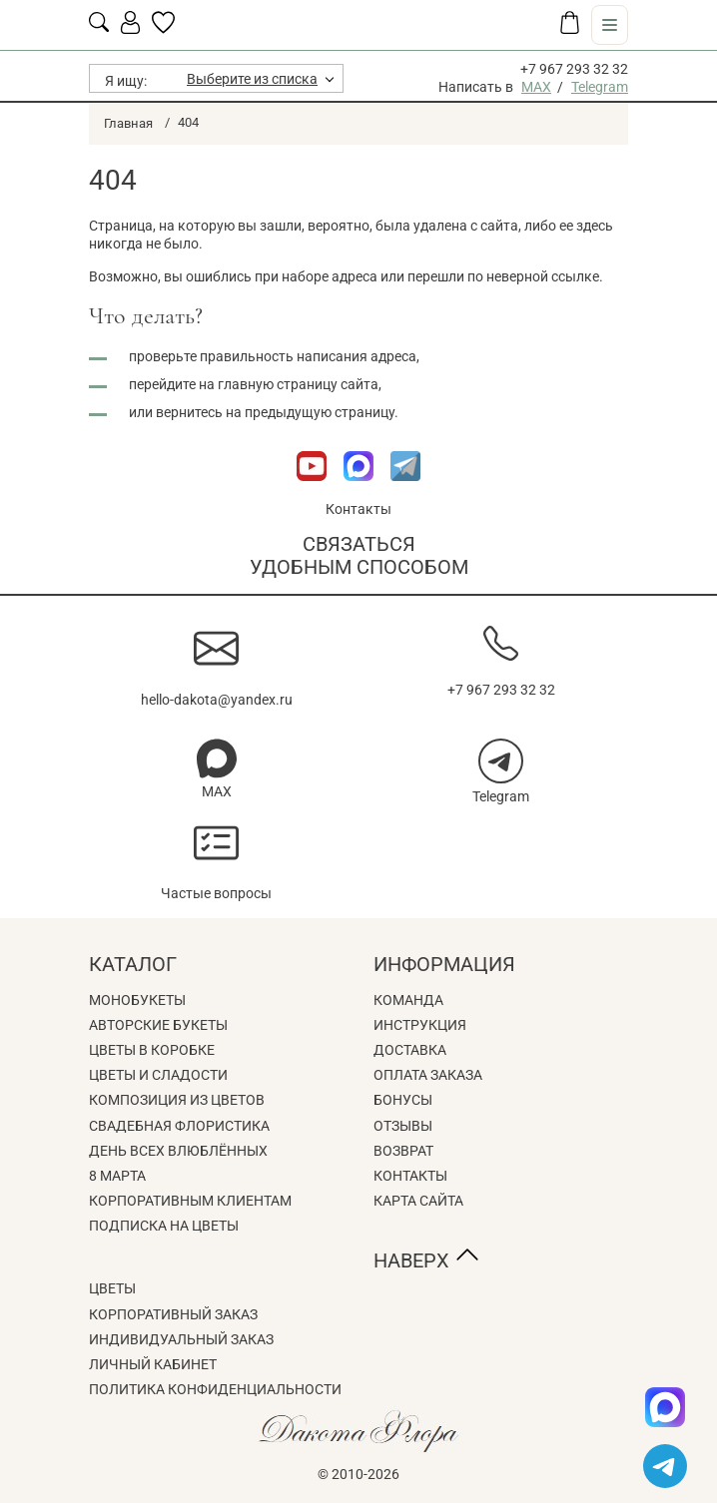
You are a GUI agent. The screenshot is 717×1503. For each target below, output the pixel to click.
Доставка (409, 1050)
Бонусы (402, 1100)
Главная (128, 123)
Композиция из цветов (177, 1100)
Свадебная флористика (179, 1126)
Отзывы (402, 1126)
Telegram (599, 87)
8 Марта (117, 1176)
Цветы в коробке (152, 1050)
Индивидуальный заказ (181, 1339)
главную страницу (278, 384)
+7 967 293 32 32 (574, 69)
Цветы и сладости (158, 1075)
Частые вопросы (216, 893)
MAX (536, 87)
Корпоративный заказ (173, 1314)
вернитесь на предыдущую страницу (275, 412)
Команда (408, 1000)
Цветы (112, 1288)
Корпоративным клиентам (190, 1201)
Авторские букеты (158, 1025)
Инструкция (419, 1025)
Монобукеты (137, 1000)
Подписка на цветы (164, 1226)
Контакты (358, 509)
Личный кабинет (153, 1364)
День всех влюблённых (178, 1151)
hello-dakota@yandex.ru (217, 700)
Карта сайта (418, 1201)
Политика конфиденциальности (215, 1389)
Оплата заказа (427, 1075)
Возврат (403, 1151)
